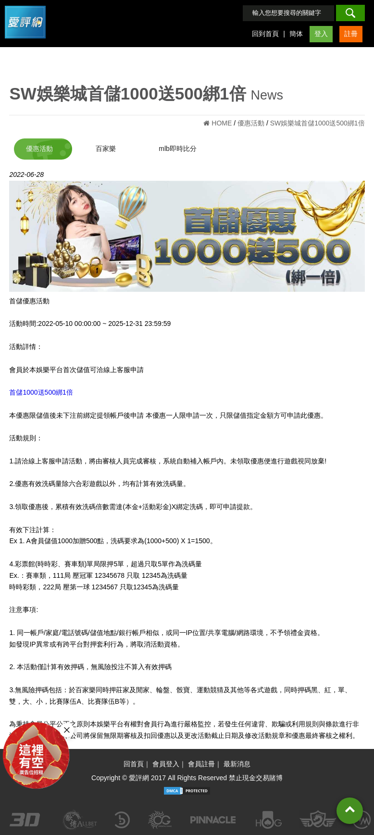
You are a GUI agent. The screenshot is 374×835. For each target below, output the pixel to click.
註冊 (351, 33)
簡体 (296, 33)
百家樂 (106, 148)
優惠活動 (39, 148)
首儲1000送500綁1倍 (41, 392)
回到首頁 (265, 33)
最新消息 (237, 764)
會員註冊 (201, 764)
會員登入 (165, 764)
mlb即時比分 (178, 148)
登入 (321, 33)
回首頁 (134, 764)
